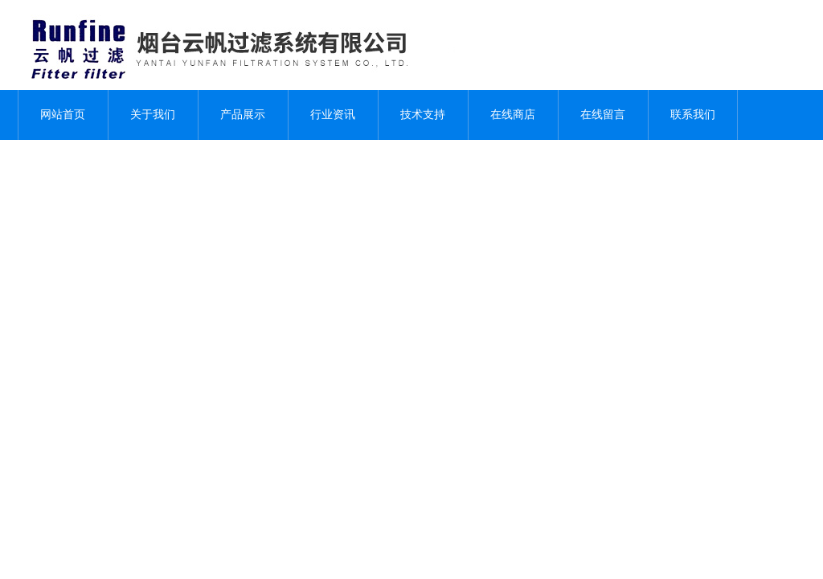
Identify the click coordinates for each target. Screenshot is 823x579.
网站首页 (62, 115)
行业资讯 (332, 115)
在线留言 (602, 115)
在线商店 (512, 115)
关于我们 (152, 115)
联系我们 (692, 115)
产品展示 (242, 115)
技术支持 (422, 115)
